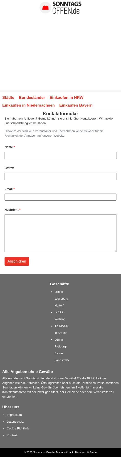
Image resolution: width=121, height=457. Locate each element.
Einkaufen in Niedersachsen (28, 105)
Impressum (14, 414)
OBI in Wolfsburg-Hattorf (61, 298)
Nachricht (12, 209)
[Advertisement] (60, 58)
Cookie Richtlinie (18, 428)
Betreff (9, 168)
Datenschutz (15, 421)
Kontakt (12, 435)
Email (10, 189)
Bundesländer (32, 97)
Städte (8, 97)
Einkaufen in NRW (67, 97)
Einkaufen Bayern (75, 105)
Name (10, 147)
